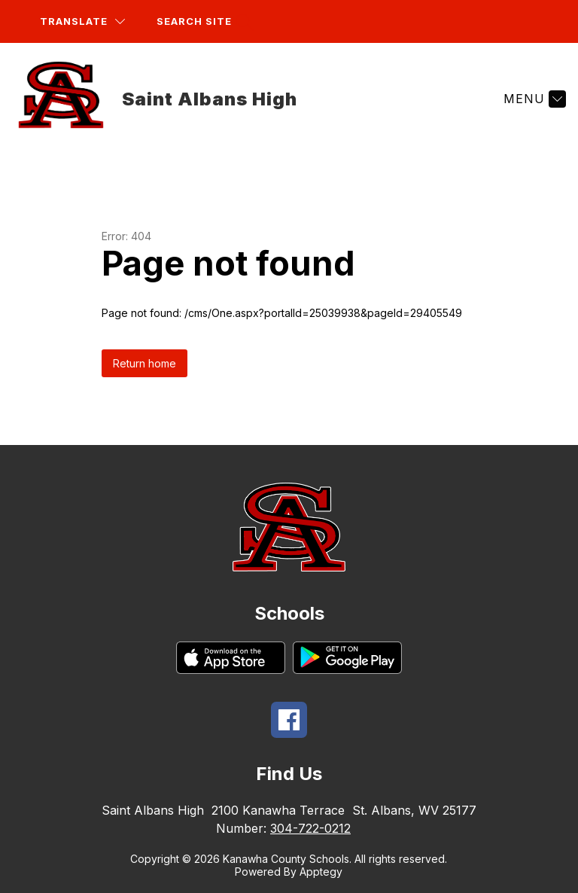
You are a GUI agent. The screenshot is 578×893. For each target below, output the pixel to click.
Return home (144, 363)
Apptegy (321, 871)
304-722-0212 (310, 828)
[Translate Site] (82, 21)
